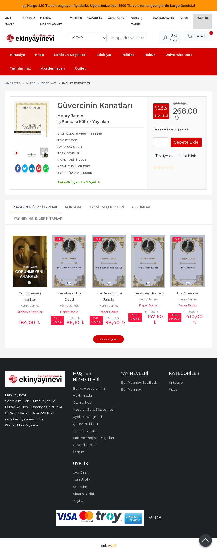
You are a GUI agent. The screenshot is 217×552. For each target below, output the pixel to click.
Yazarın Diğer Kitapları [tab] (35, 207)
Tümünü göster (108, 339)
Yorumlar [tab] (141, 207)
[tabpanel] (32, 130)
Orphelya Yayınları (29, 312)
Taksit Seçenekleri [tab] (106, 207)
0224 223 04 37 (17, 413)
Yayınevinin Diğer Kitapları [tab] (38, 218)
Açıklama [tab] (73, 207)
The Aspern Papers (148, 293)
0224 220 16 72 (43, 413)
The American (188, 293)
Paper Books (69, 312)
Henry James (29, 305)
